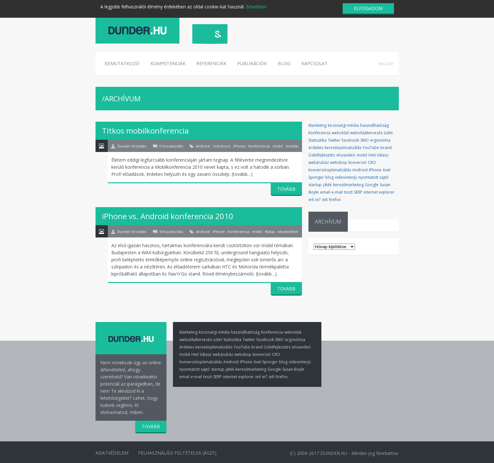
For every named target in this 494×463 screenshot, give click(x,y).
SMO (364, 140)
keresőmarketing (348, 184)
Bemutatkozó (122, 63)
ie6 (311, 199)
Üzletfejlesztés (321, 155)
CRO (372, 162)
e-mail (337, 192)
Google (371, 184)
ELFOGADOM (368, 8)
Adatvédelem (112, 453)
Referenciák (211, 63)
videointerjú (346, 177)
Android (360, 170)
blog (329, 177)
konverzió (357, 162)
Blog (284, 63)
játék (327, 184)
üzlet (388, 133)
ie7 (318, 199)
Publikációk (252, 63)
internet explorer (379, 192)
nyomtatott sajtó (373, 177)
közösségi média (343, 125)
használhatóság (374, 125)
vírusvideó (345, 155)
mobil (362, 155)
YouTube (371, 147)
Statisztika (317, 140)
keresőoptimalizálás (343, 147)
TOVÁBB (286, 189)
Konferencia (319, 133)
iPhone (375, 170)
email (325, 192)
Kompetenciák (168, 63)
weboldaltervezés (366, 133)
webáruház (318, 162)
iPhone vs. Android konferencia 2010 (167, 216)
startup (315, 184)
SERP (358, 192)
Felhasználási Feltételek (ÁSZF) (177, 453)
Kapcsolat (314, 63)
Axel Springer (266, 362)
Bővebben (256, 7)
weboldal (340, 133)
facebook (350, 140)
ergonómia (380, 140)
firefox (335, 199)
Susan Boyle (293, 369)
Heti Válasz (378, 155)
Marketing (317, 125)
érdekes (315, 147)
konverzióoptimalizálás (329, 170)
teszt (348, 192)
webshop (338, 162)
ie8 (325, 199)
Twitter (334, 140)
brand (386, 147)
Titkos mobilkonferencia (145, 130)
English (385, 63)
